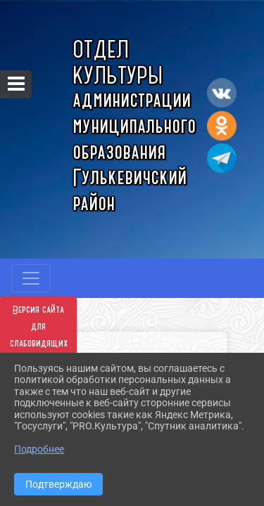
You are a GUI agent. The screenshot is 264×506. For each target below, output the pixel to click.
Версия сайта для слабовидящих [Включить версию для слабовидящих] (39, 327)
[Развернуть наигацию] (31, 278)
